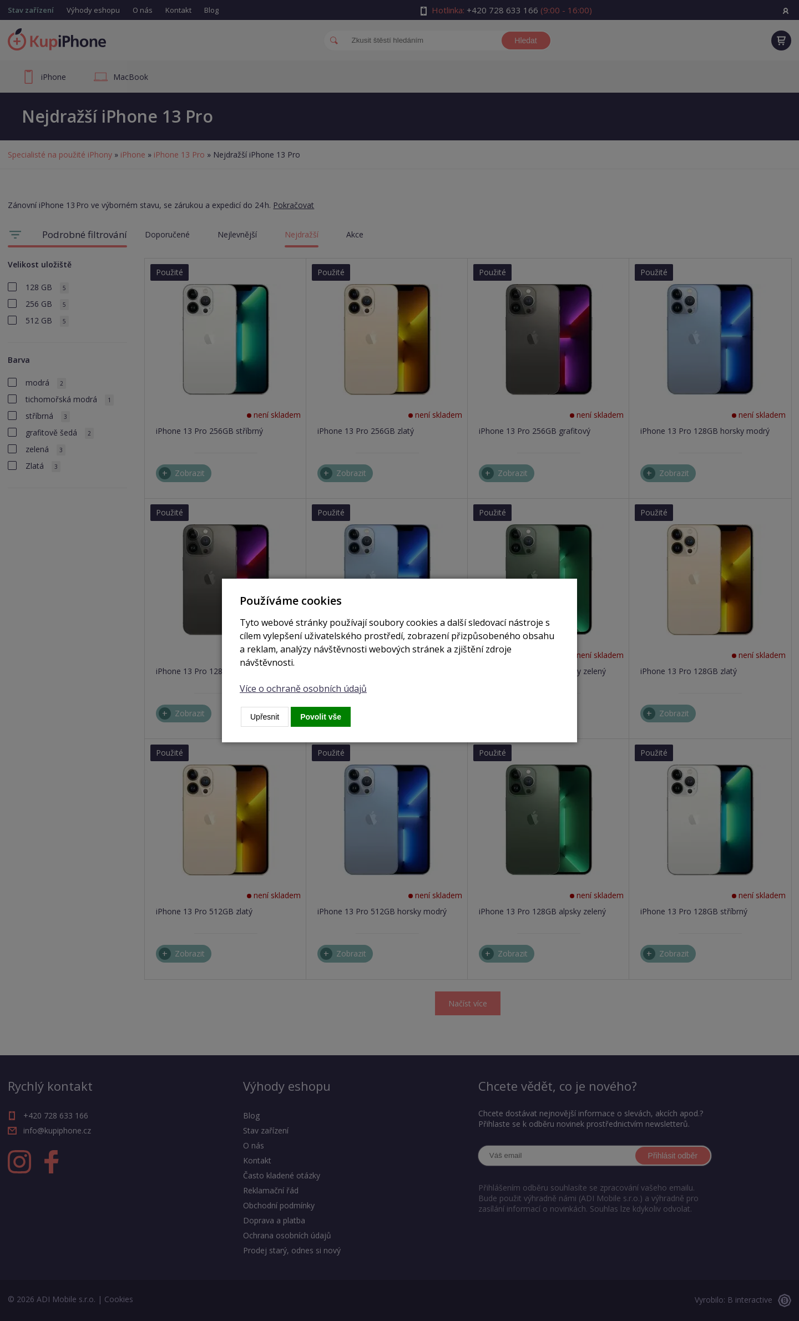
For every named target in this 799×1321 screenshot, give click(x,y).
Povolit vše (320, 716)
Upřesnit (264, 716)
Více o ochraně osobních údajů (303, 688)
